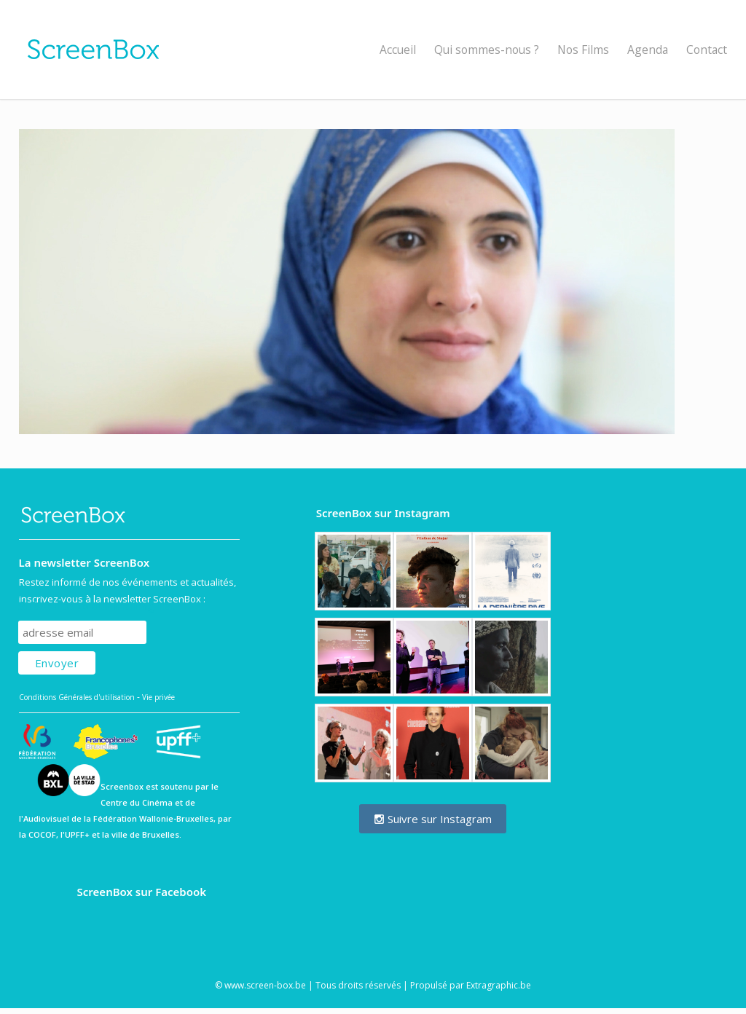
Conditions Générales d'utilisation (77, 697)
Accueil (398, 50)
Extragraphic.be (498, 985)
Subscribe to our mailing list (96, 606)
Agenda (647, 50)
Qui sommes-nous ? (486, 50)
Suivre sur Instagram (433, 818)
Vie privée (158, 697)
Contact (706, 50)
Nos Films (583, 50)
